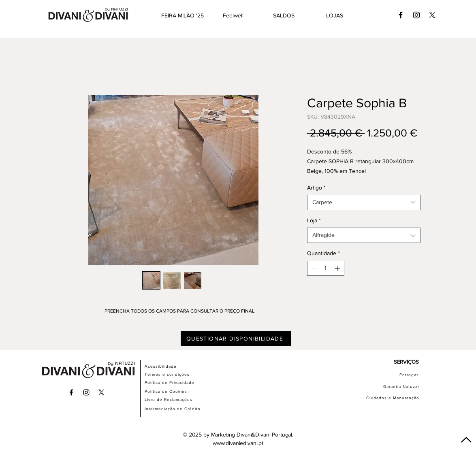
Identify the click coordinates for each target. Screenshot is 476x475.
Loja (314, 220)
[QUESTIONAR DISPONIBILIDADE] (236, 338)
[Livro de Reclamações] (177, 399)
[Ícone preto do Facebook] (400, 15)
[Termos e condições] (175, 374)
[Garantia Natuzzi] (395, 386)
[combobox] (364, 202)
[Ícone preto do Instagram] (416, 15)
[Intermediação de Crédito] (177, 409)
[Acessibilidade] (170, 366)
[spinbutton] (325, 268)
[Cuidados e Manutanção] (386, 398)
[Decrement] (313, 268)
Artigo (316, 187)
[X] (432, 15)
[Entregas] (390, 374)
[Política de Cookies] (175, 391)
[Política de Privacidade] (179, 382)
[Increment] (338, 268)
